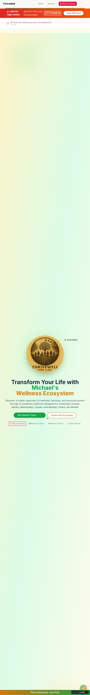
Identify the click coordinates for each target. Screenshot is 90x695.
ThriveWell (9, 3)
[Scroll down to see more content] (47, 418)
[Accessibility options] (71, 339)
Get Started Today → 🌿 (28, 415)
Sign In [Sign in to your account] (84, 4)
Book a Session (67, 4)
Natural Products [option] (36, 423)
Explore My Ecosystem (61, 415)
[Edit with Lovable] (78, 692)
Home (40, 4)
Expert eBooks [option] (74, 423)
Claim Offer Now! (73, 13)
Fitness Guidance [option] (17, 423)
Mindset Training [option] (55, 423)
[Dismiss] (87, 692)
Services (51, 4)
